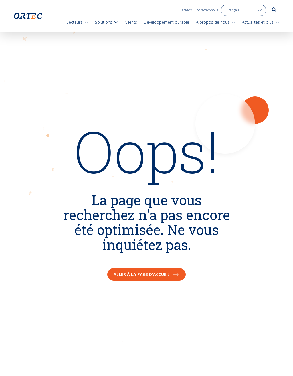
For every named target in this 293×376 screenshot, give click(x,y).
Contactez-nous (206, 10)
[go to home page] (28, 16)
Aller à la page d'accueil (146, 274)
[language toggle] (243, 10)
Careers (185, 10)
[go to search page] (274, 10)
